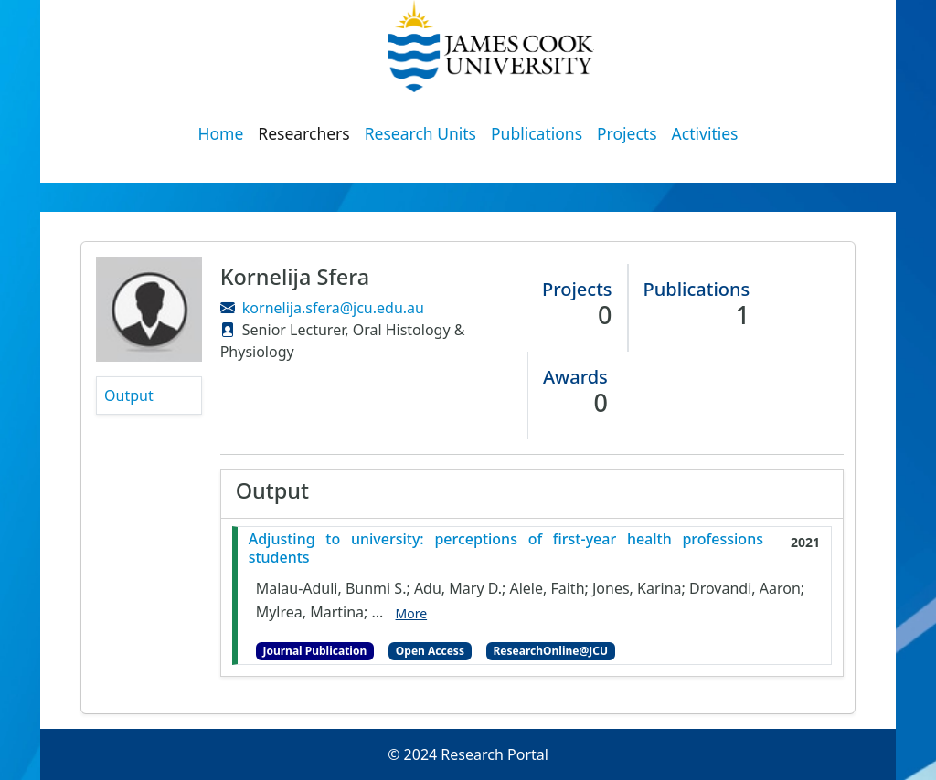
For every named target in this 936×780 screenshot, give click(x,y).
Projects (627, 133)
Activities (705, 133)
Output (129, 395)
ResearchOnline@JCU (551, 651)
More (412, 613)
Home (221, 133)
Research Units (420, 133)
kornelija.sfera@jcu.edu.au (333, 308)
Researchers (303, 133)
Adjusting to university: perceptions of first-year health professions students (506, 548)
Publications (536, 133)
